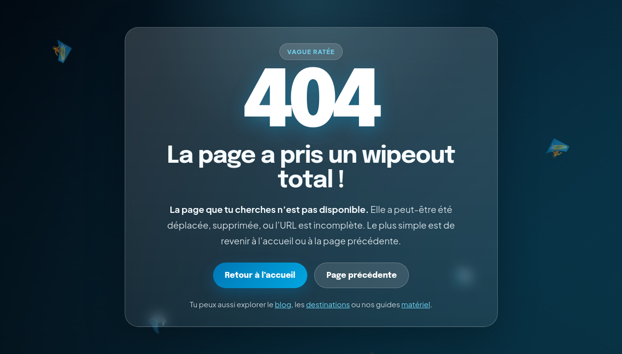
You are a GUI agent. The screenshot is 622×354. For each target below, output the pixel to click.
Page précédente (361, 275)
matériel (416, 304)
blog (283, 304)
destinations (328, 304)
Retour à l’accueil (260, 275)
